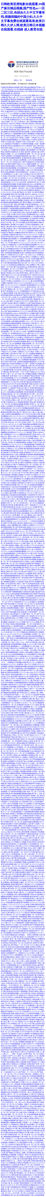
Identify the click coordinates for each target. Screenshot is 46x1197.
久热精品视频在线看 (21, 638)
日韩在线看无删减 (27, 1128)
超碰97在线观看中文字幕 (11, 761)
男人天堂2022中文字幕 (20, 717)
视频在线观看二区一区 (34, 164)
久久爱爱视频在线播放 (15, 210)
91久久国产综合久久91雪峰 (33, 989)
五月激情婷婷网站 (20, 442)
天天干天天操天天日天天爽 (29, 1031)
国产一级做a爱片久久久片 (34, 505)
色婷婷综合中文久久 (34, 182)
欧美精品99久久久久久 (15, 432)
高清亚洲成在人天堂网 (22, 610)
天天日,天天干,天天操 (13, 430)
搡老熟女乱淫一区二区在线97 (29, 464)
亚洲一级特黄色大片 (22, 1106)
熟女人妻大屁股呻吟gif (35, 327)
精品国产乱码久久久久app (9, 259)
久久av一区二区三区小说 (33, 321)
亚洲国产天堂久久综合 (23, 142)
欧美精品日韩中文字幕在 (20, 561)
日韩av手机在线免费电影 (23, 729)
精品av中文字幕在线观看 (35, 341)
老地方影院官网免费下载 (27, 975)
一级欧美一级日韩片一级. (19, 188)
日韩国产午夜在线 (21, 123)
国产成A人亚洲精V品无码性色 (31, 761)
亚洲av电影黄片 (32, 335)
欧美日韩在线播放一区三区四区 (26, 487)
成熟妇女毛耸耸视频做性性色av (33, 535)
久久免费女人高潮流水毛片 (24, 337)
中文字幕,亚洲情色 (22, 1185)
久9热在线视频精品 (30, 620)
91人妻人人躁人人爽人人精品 (19, 961)
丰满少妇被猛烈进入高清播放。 (16, 935)
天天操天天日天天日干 (21, 301)
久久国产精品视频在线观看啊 (26, 245)
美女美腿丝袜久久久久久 (25, 168)
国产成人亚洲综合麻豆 (23, 319)
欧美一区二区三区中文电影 (10, 1031)
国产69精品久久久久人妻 (32, 571)
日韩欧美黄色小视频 (22, 947)
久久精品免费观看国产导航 (31, 963)
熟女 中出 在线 (17, 1112)
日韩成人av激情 (30, 99)
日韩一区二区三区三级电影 (10, 860)
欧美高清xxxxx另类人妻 (11, 1159)
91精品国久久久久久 (15, 622)
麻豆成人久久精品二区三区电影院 (17, 925)
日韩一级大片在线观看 (10, 803)
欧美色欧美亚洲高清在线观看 (19, 132)
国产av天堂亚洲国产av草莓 (15, 1082)
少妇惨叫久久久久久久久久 (24, 196)
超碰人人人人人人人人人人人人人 (30, 125)
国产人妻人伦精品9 (18, 787)
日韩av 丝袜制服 (28, 1112)
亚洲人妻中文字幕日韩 (10, 598)
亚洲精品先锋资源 (18, 1048)
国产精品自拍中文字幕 (31, 497)
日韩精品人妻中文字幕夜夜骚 (33, 200)
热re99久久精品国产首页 (27, 146)
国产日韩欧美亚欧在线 (8, 129)
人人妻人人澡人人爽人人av (14, 650)
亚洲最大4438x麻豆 (17, 224)
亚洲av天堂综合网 (9, 176)
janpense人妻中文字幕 (29, 838)
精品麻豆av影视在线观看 (21, 216)
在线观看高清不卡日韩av (30, 1003)
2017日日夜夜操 (14, 107)
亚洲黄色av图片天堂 (29, 777)
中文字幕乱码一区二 (16, 985)
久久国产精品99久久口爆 (23, 553)
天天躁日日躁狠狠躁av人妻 (34, 224)
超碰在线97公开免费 (35, 638)
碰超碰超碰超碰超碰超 (14, 109)
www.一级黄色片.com (10, 390)
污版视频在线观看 (25, 771)
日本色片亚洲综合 (38, 406)
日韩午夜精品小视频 (11, 545)
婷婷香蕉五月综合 (12, 543)
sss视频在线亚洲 (23, 434)
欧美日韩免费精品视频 (10, 993)
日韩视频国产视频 (20, 862)
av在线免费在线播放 (11, 975)
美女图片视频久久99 (8, 709)
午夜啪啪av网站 (37, 236)
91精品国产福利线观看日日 (28, 285)
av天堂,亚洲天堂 (10, 584)
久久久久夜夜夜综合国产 (23, 355)
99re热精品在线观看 (19, 341)
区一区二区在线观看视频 (20, 751)
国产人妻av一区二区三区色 (12, 374)
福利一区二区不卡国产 (21, 864)
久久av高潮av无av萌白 (10, 749)
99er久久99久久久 (9, 1185)
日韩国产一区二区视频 (28, 105)
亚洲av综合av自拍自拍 (24, 212)
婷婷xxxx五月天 (22, 703)
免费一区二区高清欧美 (27, 967)
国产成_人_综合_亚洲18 (35, 1116)
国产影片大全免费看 (11, 856)
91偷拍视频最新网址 (11, 652)
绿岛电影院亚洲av (34, 584)
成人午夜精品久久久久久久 (31, 1149)
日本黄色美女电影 (21, 539)
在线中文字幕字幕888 (18, 299)
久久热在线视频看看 (10, 360)
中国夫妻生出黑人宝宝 (13, 983)
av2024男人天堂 (6, 711)
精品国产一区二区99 (33, 97)
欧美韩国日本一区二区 (8, 705)
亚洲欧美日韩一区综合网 (19, 577)
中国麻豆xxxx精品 (38, 257)
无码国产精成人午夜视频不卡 (30, 828)
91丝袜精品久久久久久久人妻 (22, 281)
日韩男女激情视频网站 (33, 410)
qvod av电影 (36, 785)
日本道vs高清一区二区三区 (14, 501)
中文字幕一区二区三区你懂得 (15, 222)
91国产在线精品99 (28, 162)
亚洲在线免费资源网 (10, 660)
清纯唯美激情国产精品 (25, 402)
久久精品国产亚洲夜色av (34, 892)
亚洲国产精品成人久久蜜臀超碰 (21, 900)
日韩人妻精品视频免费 (34, 711)
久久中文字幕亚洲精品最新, (26, 466)
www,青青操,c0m (15, 113)
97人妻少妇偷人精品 (26, 541)
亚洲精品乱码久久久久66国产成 (22, 333)
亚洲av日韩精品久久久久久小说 (12, 358)
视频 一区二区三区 (33, 154)
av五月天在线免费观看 (34, 160)
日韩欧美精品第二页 (8, 408)
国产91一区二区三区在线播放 (18, 1094)
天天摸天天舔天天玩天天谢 (14, 559)
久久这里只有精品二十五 (33, 349)
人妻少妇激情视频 (21, 499)
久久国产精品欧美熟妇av (33, 303)
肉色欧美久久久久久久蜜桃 (29, 656)
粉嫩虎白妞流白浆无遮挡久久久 (26, 232)
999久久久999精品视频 (20, 628)
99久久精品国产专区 (25, 801)
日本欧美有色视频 (28, 789)
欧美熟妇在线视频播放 (33, 547)
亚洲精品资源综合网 (10, 529)
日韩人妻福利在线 (14, 840)
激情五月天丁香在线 (30, 275)
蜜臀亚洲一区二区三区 (31, 985)
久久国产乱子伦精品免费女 (15, 547)
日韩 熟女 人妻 (23, 121)
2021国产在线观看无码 (36, 188)
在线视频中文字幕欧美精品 (33, 977)
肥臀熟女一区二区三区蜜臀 (27, 981)
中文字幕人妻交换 (34, 1023)
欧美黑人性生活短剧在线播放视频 (17, 517)
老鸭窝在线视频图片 (37, 485)
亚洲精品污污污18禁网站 (13, 777)
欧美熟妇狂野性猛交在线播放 (32, 109)
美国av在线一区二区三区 (34, 874)
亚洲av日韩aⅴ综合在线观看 (31, 440)
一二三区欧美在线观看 (15, 115)
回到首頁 (29, 80)
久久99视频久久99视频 (18, 842)
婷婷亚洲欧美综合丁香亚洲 (33, 115)
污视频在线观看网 (21, 1019)
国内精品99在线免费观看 (16, 715)
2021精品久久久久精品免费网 (25, 166)
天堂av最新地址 (35, 751)
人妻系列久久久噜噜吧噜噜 (12, 134)
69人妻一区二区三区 (11, 1189)
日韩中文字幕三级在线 (21, 713)
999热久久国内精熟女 (19, 317)
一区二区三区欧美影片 (33, 624)
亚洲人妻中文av (10, 731)
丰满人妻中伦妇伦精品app (18, 267)
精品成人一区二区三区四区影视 (20, 277)
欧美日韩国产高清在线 (37, 594)
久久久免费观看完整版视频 (27, 360)
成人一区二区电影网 (37, 127)
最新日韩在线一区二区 (10, 394)
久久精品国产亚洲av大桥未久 (34, 432)
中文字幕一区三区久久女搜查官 (24, 1193)
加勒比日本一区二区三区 (11, 959)
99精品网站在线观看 (13, 902)
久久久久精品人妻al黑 (20, 759)
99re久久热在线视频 (26, 1189)
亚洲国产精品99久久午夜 (17, 315)
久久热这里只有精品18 (30, 1017)
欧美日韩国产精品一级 (17, 1086)
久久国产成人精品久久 (18, 937)
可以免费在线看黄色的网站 (18, 1050)
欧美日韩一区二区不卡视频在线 (17, 632)
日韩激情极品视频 (35, 121)
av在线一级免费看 (27, 331)
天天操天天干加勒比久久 (32, 475)
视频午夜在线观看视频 (29, 113)
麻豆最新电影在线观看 (31, 448)
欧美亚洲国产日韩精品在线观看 (28, 186)
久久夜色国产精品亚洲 (29, 376)
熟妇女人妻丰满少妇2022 (9, 226)
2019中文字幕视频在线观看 (24, 408)
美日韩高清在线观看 (11, 672)
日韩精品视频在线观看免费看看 (20, 208)
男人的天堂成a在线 (19, 527)
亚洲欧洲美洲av (19, 505)
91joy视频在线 (11, 245)
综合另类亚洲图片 (32, 436)
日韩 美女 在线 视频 (27, 866)
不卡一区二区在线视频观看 (12, 812)
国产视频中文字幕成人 (13, 1153)
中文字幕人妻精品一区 (12, 1046)
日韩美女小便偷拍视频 (19, 1126)
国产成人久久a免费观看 (24, 446)
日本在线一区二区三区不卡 (26, 604)
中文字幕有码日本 (15, 509)
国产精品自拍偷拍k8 (12, 311)
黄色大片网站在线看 (19, 711)
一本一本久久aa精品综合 (22, 979)
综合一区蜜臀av (19, 1066)
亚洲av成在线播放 (23, 513)
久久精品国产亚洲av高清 (33, 230)
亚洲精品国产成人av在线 (35, 214)
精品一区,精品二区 (18, 1054)
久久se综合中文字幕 (16, 382)
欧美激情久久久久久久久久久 (21, 242)
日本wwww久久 (28, 555)
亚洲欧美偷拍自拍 (23, 184)
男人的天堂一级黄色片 (35, 295)
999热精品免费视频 (9, 491)
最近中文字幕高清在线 (26, 390)
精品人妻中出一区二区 (24, 129)
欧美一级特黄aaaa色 (14, 1058)
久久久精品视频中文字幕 (32, 654)
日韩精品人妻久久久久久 (20, 458)
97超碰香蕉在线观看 (32, 339)
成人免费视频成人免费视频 (30, 725)
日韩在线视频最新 (25, 557)
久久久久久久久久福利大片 (31, 579)
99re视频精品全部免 (36, 1034)
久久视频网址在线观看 (17, 616)
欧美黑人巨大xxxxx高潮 (19, 1171)
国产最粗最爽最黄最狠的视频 (21, 793)
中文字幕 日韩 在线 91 (16, 426)
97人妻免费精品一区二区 (20, 955)
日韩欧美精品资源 (36, 904)
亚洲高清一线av (22, 664)
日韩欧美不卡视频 (12, 967)
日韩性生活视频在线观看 (11, 773)
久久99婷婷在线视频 (26, 144)
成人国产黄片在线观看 (27, 733)
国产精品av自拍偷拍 (22, 1088)
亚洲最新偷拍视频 (20, 666)
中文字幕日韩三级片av (8, 190)
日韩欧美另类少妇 (15, 234)
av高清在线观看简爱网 (15, 987)
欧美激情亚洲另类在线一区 (14, 745)
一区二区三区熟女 (14, 279)
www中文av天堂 (25, 95)
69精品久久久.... (11, 1161)
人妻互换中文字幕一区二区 (18, 353)
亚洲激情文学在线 (23, 705)
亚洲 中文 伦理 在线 (27, 739)
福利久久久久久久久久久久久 (18, 438)
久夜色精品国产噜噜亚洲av (31, 418)
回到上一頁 (18, 80)
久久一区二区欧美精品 (30, 674)
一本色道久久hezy (36, 138)
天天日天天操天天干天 (34, 727)
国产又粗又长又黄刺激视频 (26, 380)
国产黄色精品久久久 (15, 898)
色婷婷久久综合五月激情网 (20, 1034)
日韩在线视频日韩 (21, 172)
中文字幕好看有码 (34, 852)
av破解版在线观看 (12, 670)
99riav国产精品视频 (20, 921)
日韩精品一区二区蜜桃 (20, 816)
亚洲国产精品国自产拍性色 (10, 886)
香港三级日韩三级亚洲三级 (30, 152)
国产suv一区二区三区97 (33, 396)
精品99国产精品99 (17, 676)
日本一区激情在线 (30, 501)
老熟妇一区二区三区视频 (30, 941)
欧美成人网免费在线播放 (9, 103)
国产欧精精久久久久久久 (29, 902)
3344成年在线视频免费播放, (17, 551)
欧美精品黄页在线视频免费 (30, 1096)
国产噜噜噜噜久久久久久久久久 (28, 456)
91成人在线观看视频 (25, 529)
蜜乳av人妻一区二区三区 (20, 400)
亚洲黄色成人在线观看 (14, 721)
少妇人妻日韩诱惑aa (27, 575)
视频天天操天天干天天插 (19, 101)
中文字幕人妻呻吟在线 (36, 820)
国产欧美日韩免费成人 (10, 220)
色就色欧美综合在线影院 (35, 666)
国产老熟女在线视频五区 (13, 783)
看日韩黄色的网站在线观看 (31, 1181)
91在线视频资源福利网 (21, 127)
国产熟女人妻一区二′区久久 (15, 97)
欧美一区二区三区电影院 (35, 1134)
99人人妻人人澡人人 (15, 642)
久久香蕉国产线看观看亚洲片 (28, 1090)
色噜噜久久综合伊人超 (36, 717)
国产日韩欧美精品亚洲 (14, 969)
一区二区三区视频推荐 (18, 154)
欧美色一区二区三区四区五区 (22, 943)
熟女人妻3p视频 (35, 1106)
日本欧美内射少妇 (31, 1066)
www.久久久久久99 (20, 521)
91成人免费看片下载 (32, 265)
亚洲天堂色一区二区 (10, 198)
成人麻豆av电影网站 (24, 462)
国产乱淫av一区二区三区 (11, 866)
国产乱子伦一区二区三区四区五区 (27, 450)
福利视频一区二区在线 (14, 1038)
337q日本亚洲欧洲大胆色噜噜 (31, 279)
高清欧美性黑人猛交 (29, 158)
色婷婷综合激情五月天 (12, 152)
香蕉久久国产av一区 (30, 688)
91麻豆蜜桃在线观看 (25, 228)
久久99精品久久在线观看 (29, 840)
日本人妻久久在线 (26, 590)
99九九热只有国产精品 (20, 273)
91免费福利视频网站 (35, 353)
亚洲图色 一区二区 (18, 701)
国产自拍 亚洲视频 (16, 200)
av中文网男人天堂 (21, 269)
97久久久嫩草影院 (36, 690)
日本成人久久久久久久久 (23, 507)
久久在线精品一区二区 (21, 747)
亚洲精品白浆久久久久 (34, 826)
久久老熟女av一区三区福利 (14, 448)
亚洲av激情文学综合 (18, 1013)
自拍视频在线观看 (18, 876)
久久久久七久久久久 (11, 285)
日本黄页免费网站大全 (17, 364)
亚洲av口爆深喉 (25, 253)
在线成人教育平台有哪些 (16, 303)
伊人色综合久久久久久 (25, 178)
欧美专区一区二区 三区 (21, 533)
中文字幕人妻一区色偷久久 (21, 951)
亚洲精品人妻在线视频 (27, 150)
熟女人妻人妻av (6, 876)
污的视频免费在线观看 (10, 206)
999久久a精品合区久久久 (9, 111)
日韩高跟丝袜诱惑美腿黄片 (18, 495)
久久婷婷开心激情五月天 (20, 1140)
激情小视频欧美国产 (35, 921)
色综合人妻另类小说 (8, 319)
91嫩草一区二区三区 (10, 178)
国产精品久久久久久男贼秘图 (16, 588)
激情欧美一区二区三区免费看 (28, 1007)
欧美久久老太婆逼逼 (11, 614)
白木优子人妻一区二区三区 (31, 721)
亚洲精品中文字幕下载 (12, 1128)
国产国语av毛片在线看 (31, 347)
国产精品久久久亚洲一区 (25, 192)
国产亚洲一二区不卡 (19, 372)
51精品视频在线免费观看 (14, 392)
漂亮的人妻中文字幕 (13, 779)
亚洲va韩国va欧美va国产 (32, 850)
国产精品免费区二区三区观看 (34, 1124)
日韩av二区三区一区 (19, 735)
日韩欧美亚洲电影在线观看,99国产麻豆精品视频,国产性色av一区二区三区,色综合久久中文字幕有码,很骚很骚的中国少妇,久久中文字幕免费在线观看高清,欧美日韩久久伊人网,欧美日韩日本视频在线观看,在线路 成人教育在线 (23, 16)
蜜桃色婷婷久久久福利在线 (10, 1165)
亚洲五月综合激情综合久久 (21, 549)
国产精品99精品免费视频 (26, 1179)
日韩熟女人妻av (11, 228)
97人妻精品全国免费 (24, 818)
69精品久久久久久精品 (17, 999)
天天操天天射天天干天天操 (25, 176)
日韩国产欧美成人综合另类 (12, 846)
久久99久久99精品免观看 (30, 846)
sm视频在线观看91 (18, 606)
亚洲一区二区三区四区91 (16, 1191)
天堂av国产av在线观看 (37, 858)
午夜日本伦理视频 (30, 559)
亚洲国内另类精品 (33, 190)
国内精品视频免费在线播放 (29, 305)
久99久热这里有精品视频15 (21, 420)
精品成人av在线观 (26, 1029)
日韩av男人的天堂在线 (35, 366)
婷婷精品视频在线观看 (23, 1009)
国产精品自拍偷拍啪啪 (12, 1096)
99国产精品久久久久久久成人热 (11, 275)
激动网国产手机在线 (22, 1108)
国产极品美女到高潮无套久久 (34, 382)
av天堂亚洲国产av (12, 699)
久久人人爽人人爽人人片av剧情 (20, 775)
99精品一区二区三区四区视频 (29, 259)
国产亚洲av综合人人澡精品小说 (28, 692)
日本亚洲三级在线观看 (21, 1015)
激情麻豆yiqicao (6, 816)
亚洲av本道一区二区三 (30, 791)
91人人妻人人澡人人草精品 (20, 174)
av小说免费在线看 (37, 216)
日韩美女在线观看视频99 (20, 511)
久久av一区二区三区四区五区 (30, 531)
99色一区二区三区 (23, 485)
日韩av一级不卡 (21, 584)
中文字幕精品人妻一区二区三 (13, 289)
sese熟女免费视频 (34, 378)
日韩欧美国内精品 (9, 1027)
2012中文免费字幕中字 (31, 676)
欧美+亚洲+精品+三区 (13, 376)
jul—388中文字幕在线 (29, 642)
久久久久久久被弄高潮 (8, 818)
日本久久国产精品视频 (8, 612)
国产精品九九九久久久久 (30, 567)
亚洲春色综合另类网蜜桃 (35, 888)
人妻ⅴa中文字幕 (6, 596)
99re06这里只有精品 (20, 370)
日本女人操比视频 (38, 368)
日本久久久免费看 (25, 803)
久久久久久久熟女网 (26, 311)
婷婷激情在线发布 (31, 600)
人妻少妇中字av (33, 370)
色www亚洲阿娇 (35, 184)
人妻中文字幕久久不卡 (36, 273)
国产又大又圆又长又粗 (18, 1116)
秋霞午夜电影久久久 (34, 1062)
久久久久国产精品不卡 (33, 878)
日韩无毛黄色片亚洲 (34, 842)
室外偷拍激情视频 (35, 117)
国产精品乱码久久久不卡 (16, 878)
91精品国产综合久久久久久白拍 (17, 283)
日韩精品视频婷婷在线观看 (30, 1084)
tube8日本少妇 (21, 190)
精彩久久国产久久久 (23, 957)
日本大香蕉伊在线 (36, 513)
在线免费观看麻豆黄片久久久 (11, 537)
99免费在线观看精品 (23, 731)
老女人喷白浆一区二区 (20, 117)
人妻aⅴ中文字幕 (23, 660)
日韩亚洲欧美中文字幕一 (27, 394)
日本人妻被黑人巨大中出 (33, 616)
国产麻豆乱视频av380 (27, 202)
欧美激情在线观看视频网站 (10, 202)
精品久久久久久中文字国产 (30, 779)
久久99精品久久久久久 (18, 287)
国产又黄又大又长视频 (10, 771)
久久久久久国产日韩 (34, 644)
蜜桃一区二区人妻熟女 (24, 515)
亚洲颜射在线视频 (24, 1042)
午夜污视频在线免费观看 (30, 684)
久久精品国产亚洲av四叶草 (24, 582)
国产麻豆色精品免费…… (20, 858)
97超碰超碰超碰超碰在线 (11, 575)
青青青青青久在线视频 (33, 808)
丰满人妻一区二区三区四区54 (18, 422)
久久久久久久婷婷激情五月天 (15, 479)
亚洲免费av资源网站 (8, 1142)
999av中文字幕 (13, 981)
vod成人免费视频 (6, 216)
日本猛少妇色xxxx (24, 797)
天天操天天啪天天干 (22, 763)
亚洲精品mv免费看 (36, 939)
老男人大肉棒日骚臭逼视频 (15, 808)
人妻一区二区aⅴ (6, 1193)
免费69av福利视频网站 (13, 630)
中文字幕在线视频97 (22, 218)
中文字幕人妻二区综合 (24, 830)
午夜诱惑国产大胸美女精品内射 (28, 834)
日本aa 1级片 (32, 848)
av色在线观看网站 (29, 668)
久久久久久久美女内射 (19, 182)
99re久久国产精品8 (12, 1029)
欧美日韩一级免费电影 (23, 368)
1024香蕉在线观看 (11, 180)
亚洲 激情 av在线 (22, 1027)
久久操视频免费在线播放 (30, 812)
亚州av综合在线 (37, 529)
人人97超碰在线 (13, 150)
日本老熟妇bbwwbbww (10, 313)
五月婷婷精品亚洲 (20, 727)
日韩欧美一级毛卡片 (24, 1155)
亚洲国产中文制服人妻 (33, 872)
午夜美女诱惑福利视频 (17, 624)
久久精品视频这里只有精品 (31, 783)
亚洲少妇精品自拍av (25, 1175)
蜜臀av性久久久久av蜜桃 (30, 622)
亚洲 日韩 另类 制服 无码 (19, 194)
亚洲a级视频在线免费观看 (18, 327)
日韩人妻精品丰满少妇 (34, 569)
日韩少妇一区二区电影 (31, 210)
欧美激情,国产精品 (20, 295)
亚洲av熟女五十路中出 (20, 412)
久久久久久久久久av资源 (20, 904)
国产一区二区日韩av (13, 725)
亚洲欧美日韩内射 (7, 505)
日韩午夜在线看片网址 (12, 481)
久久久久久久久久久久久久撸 (32, 234)
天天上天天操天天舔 (20, 1074)
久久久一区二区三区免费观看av (25, 753)
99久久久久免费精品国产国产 (29, 1110)
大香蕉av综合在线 (31, 1048)
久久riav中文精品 (9, 820)
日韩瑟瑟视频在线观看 (34, 416)
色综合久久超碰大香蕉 (14, 535)
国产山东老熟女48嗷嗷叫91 (14, 251)
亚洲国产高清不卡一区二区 (33, 404)
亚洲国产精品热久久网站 (26, 111)
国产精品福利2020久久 (27, 805)
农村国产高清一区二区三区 (27, 329)
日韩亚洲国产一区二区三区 (26, 686)
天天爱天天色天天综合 (18, 214)
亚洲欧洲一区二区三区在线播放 (18, 460)
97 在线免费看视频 (24, 238)
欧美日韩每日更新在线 (33, 1138)
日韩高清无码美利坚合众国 (29, 860)
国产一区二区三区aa (35, 422)
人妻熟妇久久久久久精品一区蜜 (28, 351)
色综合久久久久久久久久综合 (13, 620)
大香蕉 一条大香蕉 (25, 608)
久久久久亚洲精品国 (37, 884)
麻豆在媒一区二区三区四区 (17, 888)
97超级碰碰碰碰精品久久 (9, 329)
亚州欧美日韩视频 (12, 805)
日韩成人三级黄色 (24, 236)
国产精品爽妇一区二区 (21, 1173)
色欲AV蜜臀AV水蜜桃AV (26, 525)
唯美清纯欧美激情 (7, 295)
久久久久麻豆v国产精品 (19, 848)
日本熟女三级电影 (21, 471)
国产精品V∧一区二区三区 (21, 695)
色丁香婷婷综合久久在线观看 (23, 596)
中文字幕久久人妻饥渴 (12, 997)
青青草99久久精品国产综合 (17, 1130)
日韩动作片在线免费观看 (20, 896)
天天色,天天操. (13, 1090)
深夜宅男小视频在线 (33, 299)
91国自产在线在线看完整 (36, 317)
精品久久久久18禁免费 (12, 1084)
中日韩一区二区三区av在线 (18, 247)
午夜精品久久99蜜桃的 (24, 573)
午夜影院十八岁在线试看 (9, 801)
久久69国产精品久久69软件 (27, 140)
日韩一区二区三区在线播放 (12, 440)
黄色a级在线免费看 (34, 636)
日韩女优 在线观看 (24, 103)
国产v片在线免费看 (36, 1140)
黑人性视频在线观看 (30, 374)
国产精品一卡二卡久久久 (16, 230)
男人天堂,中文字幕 (17, 571)
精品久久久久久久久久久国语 (31, 1046)
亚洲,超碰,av (37, 608)
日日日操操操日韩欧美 (30, 969)
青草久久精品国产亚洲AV (11, 908)
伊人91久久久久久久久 (37, 1163)
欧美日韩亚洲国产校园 (34, 222)
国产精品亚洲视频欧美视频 (23, 949)
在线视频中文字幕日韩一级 (20, 1092)
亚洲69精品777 (13, 1169)
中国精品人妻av (38, 355)
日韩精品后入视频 (33, 678)
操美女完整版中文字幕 (21, 1132)
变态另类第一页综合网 (36, 101)
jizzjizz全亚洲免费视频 (18, 335)
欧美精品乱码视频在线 (17, 99)
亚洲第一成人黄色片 (38, 795)
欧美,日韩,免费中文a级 (24, 1036)
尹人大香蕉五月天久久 (12, 255)
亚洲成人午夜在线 (34, 123)
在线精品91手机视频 (11, 144)
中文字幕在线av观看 (16, 452)
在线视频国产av (11, 953)
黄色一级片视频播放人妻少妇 (18, 636)
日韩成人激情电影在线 (15, 347)
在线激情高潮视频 (12, 608)
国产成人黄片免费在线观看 (15, 170)
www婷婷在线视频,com (31, 626)
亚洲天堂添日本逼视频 (10, 146)
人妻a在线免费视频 (28, 630)
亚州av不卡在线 (35, 1173)
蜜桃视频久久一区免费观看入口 (21, 646)
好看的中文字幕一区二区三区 (21, 765)
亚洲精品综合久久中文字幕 (19, 119)
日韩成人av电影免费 (18, 396)
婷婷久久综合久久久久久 (29, 959)
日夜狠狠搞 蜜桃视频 (12, 253)
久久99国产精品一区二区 (27, 345)
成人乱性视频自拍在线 (10, 249)
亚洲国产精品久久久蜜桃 (14, 1157)
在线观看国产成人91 (34, 862)
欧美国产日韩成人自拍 (17, 349)
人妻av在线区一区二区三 (9, 121)
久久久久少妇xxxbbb (26, 672)
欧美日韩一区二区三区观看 (29, 1078)
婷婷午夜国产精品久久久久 (17, 164)
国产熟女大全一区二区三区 (30, 1144)
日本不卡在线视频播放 (18, 678)
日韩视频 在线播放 (17, 475)
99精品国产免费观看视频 (13, 592)
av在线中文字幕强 (14, 1144)
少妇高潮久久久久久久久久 (31, 1011)
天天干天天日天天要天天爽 (30, 414)
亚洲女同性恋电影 (14, 739)
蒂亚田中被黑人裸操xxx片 (15, 136)
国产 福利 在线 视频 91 (18, 204)
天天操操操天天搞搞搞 (10, 1110)
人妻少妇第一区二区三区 (30, 537)
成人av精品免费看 (15, 567)
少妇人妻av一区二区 (35, 156)
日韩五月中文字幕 (38, 293)
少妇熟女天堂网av (36, 947)
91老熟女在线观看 (24, 563)
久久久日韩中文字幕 (31, 987)
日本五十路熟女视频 (18, 743)
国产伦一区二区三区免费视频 (11, 343)
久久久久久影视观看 (21, 378)
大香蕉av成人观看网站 (20, 755)
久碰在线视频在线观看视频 (19, 594)
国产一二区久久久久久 (30, 240)
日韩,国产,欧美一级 (30, 745)
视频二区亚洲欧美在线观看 (31, 1153)
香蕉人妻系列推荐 (24, 198)
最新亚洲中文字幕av (16, 307)
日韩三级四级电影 (12, 927)
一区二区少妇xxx (15, 331)
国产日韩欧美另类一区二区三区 (11, 822)
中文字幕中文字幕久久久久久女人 (28, 491)
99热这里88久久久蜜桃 (26, 313)
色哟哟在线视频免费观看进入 (27, 362)
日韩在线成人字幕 (28, 323)
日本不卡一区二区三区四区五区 (17, 503)
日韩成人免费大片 (37, 731)
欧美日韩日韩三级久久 (23, 785)
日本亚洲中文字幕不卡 (10, 464)
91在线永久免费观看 (19, 160)
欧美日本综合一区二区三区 (27, 226)
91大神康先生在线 (10, 697)
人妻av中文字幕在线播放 (34, 170)
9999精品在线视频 (17, 404)
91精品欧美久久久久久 (21, 602)
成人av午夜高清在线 (27, 271)
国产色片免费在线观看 (12, 105)
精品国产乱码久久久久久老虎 (31, 519)
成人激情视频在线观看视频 (10, 1136)
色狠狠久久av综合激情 (32, 426)
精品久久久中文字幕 (36, 119)
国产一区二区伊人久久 (28, 255)
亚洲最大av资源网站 (37, 602)
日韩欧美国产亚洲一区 (34, 1064)
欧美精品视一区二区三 (20, 854)
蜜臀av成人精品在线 (34, 916)
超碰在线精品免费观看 (31, 822)
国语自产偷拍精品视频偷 (33, 912)
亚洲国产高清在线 (27, 107)
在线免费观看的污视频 (18, 644)
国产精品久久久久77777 (19, 640)
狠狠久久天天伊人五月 (32, 136)
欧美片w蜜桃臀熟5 (28, 134)
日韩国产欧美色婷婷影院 (34, 701)
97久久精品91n (11, 1070)
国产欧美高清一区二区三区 (27, 180)
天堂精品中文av (11, 402)
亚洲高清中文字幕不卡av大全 (30, 398)
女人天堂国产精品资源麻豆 (18, 1040)
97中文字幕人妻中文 (34, 315)
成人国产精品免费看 (18, 339)
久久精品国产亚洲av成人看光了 (20, 257)
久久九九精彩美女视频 (24, 297)
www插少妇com (11, 931)
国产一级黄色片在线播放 (33, 364)
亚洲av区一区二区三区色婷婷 (22, 325)
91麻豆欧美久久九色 (8, 487)
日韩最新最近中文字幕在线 (10, 95)
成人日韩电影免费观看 (34, 1076)
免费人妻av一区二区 (31, 386)
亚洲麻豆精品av (10, 957)
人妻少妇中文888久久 (26, 723)
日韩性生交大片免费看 (17, 648)
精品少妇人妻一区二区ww (26, 263)
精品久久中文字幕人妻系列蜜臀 (18, 832)
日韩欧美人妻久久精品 (20, 1118)
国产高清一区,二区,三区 (25, 477)
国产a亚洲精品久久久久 (11, 291)
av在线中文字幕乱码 (33, 787)
